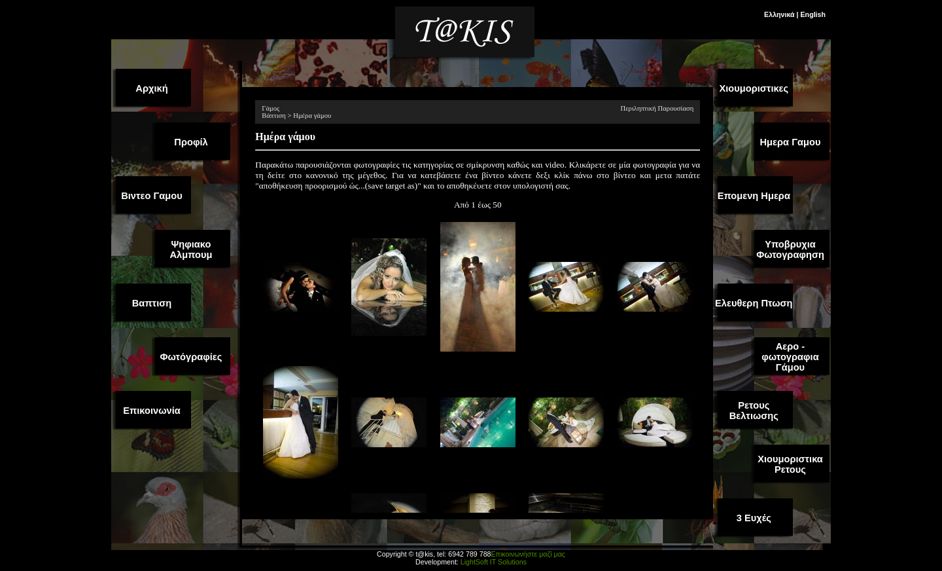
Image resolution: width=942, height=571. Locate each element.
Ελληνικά (779, 14)
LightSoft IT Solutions (494, 562)
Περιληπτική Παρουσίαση (656, 108)
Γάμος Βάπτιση (274, 112)
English (813, 14)
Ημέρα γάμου (312, 115)
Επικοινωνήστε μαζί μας (528, 554)
